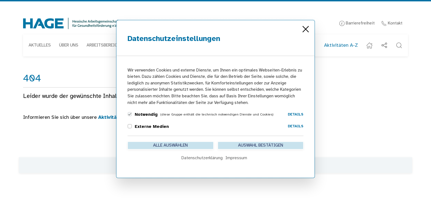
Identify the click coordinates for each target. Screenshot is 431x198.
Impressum (236, 158)
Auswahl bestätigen (260, 145)
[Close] (305, 29)
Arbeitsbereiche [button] (104, 45)
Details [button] (295, 114)
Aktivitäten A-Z (341, 45)
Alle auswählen (170, 145)
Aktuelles (40, 45)
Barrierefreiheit (357, 23)
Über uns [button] (68, 45)
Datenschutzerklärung (202, 158)
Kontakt (391, 23)
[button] (399, 45)
